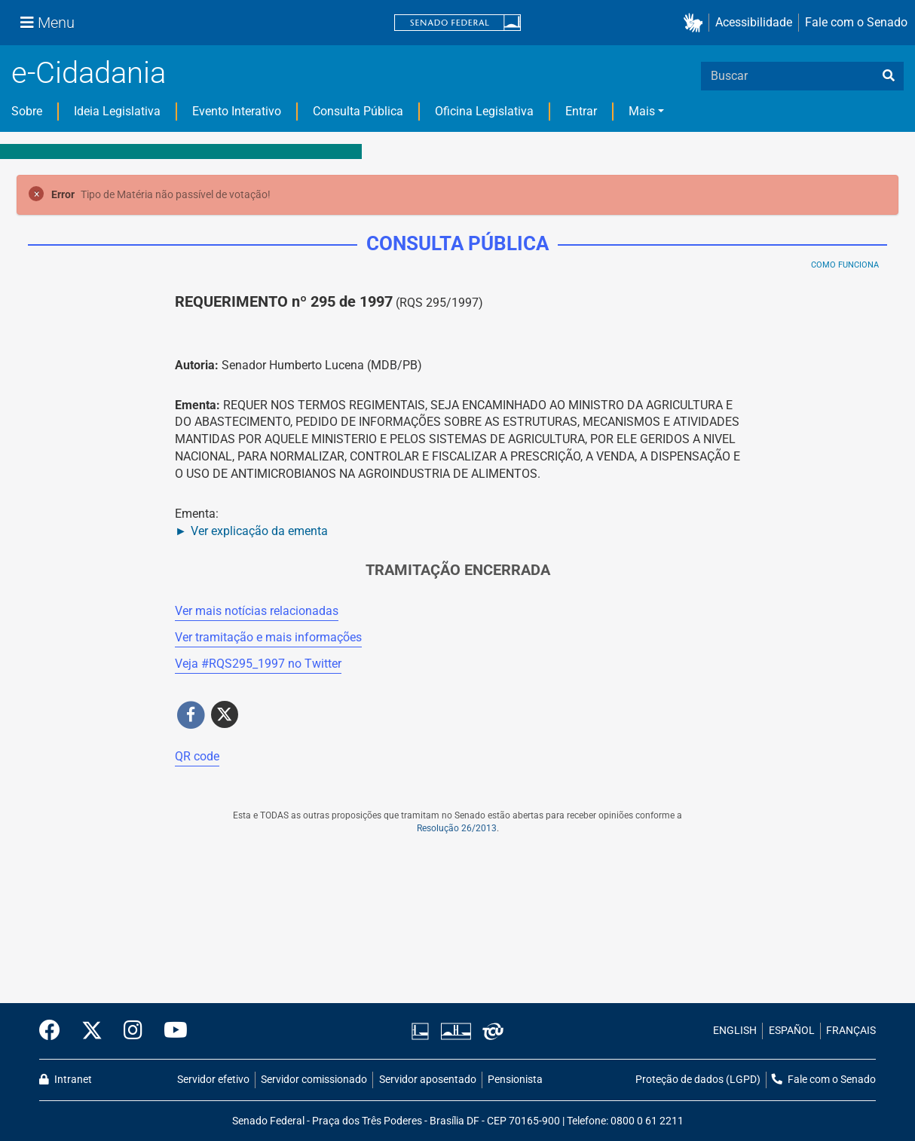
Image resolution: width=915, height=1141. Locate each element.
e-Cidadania (88, 72)
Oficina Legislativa (484, 111)
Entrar (581, 111)
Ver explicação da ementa (259, 531)
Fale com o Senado (856, 22)
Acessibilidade (753, 22)
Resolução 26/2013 (457, 828)
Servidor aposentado (427, 1079)
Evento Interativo (236, 111)
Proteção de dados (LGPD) (697, 1079)
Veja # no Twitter (258, 663)
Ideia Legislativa (117, 111)
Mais (642, 111)
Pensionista (515, 1079)
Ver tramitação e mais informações (268, 637)
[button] (696, 23)
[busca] (889, 76)
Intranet (65, 1079)
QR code (197, 756)
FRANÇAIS (851, 1030)
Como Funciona (845, 265)
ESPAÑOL (792, 1030)
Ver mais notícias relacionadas (256, 611)
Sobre (26, 111)
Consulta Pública (358, 111)
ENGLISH (735, 1030)
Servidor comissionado (314, 1079)
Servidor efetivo (213, 1079)
